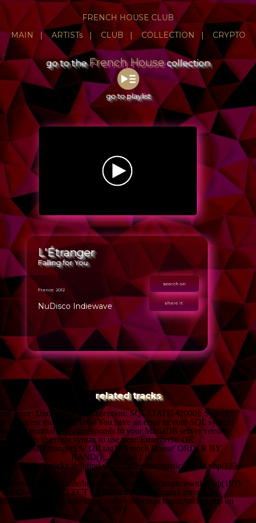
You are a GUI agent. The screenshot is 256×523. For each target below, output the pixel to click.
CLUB (112, 35)
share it (173, 303)
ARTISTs (67, 35)
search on (174, 283)
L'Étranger (66, 252)
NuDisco (54, 306)
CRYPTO (229, 35)
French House (126, 62)
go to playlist (128, 91)
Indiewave (92, 306)
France (46, 289)
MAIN (22, 35)
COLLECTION (168, 35)
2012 (60, 289)
